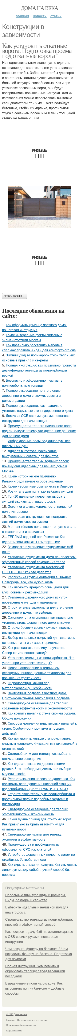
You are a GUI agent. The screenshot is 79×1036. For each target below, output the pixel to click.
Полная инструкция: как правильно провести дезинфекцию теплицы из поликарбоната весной (39, 370)
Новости (40, 16)
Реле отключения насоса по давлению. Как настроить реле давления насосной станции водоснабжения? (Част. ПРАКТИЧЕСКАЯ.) (38, 784)
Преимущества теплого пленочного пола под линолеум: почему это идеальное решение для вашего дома (39, 431)
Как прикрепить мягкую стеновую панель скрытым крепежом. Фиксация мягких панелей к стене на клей (39, 743)
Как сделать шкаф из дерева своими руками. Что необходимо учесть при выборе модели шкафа (36, 769)
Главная (22, 16)
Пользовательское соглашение (32, 1020)
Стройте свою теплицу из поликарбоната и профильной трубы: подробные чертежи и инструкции (38, 799)
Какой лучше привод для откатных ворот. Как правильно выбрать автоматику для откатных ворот (37, 824)
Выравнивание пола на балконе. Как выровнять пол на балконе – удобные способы (34, 988)
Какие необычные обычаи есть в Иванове (40, 486)
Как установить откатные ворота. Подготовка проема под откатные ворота (36, 50)
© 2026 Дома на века (16, 1014)
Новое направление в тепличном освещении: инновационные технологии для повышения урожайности (36, 673)
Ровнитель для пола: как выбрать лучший (40, 491)
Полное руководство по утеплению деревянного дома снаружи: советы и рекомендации (31, 395)
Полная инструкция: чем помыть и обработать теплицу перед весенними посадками (35, 971)
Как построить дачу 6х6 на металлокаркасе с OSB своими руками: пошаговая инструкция (39, 937)
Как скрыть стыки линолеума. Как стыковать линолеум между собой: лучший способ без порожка (39, 870)
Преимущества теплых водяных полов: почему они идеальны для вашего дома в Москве (35, 466)
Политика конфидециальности (21, 1025)
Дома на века (39, 8)
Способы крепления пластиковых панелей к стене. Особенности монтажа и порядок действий (39, 728)
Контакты (10, 1020)
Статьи (56, 16)
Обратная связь (14, 1030)
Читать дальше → (14, 295)
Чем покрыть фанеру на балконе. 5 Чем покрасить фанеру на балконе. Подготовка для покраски (38, 954)
